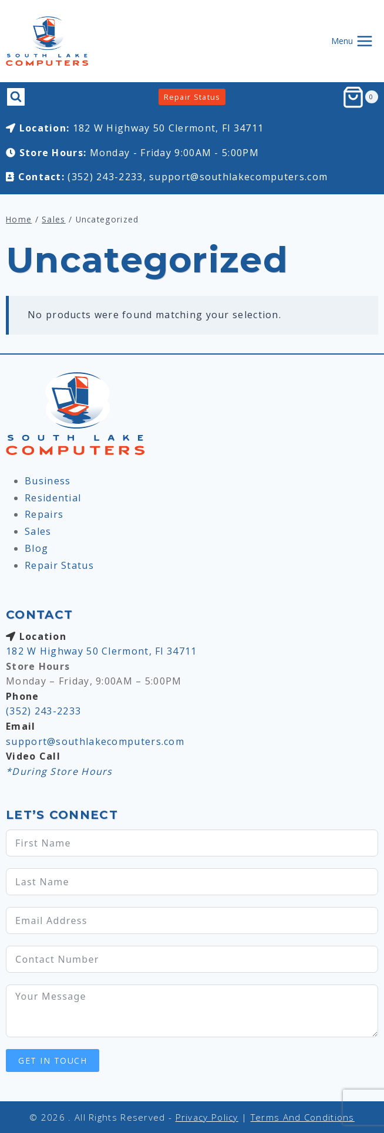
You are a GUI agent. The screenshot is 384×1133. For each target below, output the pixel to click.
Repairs (44, 514)
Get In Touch (52, 1060)
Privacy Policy (207, 1117)
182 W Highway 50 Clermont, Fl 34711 (168, 128)
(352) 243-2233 (43, 710)
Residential (53, 497)
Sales (38, 531)
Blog (36, 548)
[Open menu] (352, 41)
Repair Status (192, 97)
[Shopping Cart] (360, 97)
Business (47, 480)
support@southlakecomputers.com (238, 176)
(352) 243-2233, (107, 176)
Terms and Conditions (303, 1117)
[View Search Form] (16, 97)
